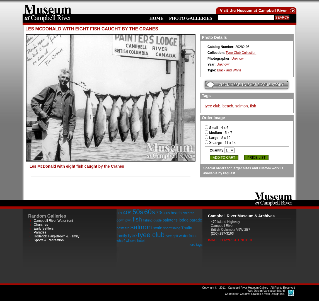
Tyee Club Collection (241, 53)
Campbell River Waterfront (53, 221)
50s (137, 212)
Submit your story (247, 85)
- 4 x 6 (216, 128)
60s (149, 212)
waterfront (188, 235)
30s (119, 213)
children (188, 213)
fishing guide (152, 220)
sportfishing (171, 228)
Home (156, 18)
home (48, 7)
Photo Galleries (190, 18)
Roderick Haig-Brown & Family (56, 236)
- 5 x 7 (218, 133)
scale (157, 228)
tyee (132, 235)
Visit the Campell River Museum (255, 7)
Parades (40, 232)
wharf (121, 241)
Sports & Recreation (49, 240)
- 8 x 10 (217, 138)
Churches (41, 225)
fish (253, 106)
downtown (124, 220)
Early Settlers (44, 228)
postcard (123, 228)
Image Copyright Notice (230, 240)
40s (127, 212)
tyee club (212, 106)
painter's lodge (175, 220)
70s (159, 212)
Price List (256, 158)
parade (196, 220)
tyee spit (171, 236)
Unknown (238, 59)
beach (228, 106)
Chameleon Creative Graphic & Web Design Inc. (255, 292)
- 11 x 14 (220, 143)
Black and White (229, 70)
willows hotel (135, 241)
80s (167, 213)
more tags (195, 245)
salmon (241, 106)
